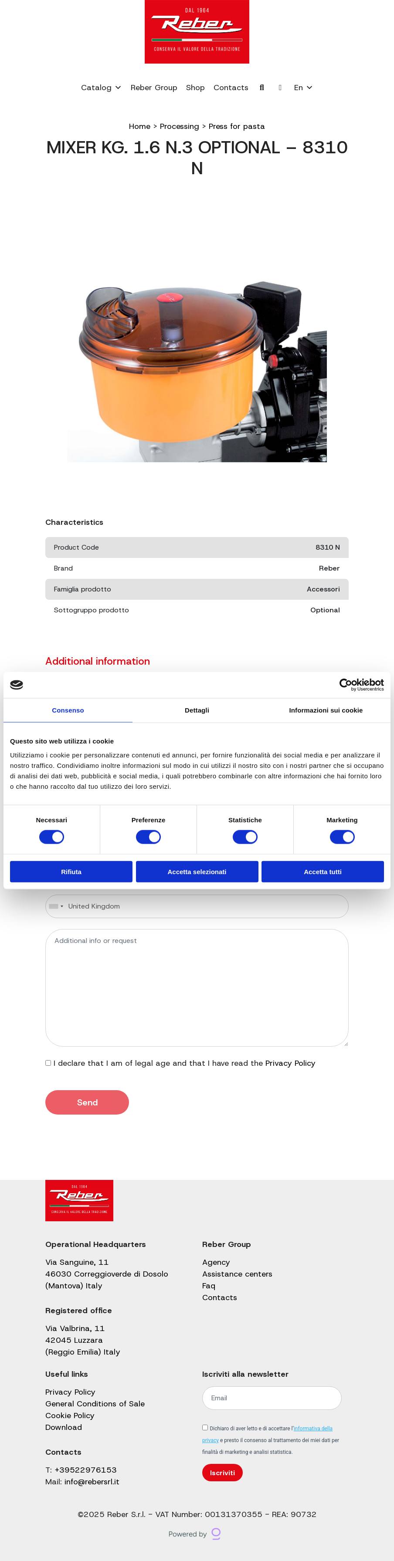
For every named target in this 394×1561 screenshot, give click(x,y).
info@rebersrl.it (92, 1482)
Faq (208, 1286)
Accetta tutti (323, 871)
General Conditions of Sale (95, 1404)
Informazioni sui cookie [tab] (326, 710)
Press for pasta (237, 126)
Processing (179, 126)
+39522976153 (85, 1470)
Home (139, 126)
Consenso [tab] (68, 710)
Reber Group (154, 87)
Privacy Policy (290, 1063)
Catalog (101, 87)
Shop (195, 87)
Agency (216, 1262)
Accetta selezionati (196, 871)
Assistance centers (237, 1274)
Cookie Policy (70, 1415)
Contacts (231, 87)
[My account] (280, 87)
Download (63, 1427)
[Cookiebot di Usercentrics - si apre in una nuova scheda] (346, 685)
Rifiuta (71, 871)
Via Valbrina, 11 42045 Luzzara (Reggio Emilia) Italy (82, 1340)
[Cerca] (262, 87)
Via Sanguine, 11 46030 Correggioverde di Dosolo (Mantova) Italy (106, 1274)
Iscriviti (222, 1472)
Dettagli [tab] (197, 710)
